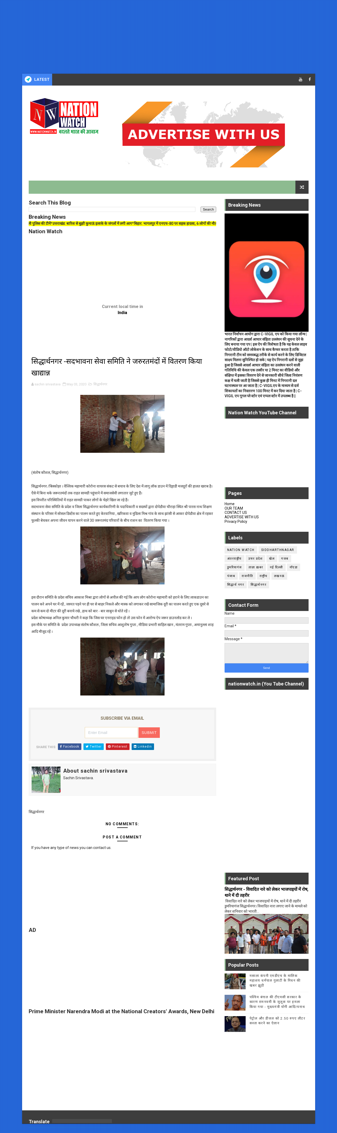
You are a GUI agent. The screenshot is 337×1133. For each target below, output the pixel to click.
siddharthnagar (277, 550)
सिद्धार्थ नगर (235, 585)
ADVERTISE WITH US (242, 517)
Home (230, 504)
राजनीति (247, 576)
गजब (285, 558)
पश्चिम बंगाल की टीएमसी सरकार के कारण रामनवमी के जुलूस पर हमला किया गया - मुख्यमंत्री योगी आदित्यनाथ (277, 1001)
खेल (272, 558)
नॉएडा (294, 567)
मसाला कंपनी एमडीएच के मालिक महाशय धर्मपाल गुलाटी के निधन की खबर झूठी (275, 980)
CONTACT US (236, 512)
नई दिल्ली (276, 567)
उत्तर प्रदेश (255, 558)
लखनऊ (279, 576)
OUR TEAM (234, 508)
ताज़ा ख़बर (256, 567)
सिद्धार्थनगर (100, 384)
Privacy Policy (236, 521)
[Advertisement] (158, 37)
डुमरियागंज (234, 567)
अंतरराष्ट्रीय (234, 558)
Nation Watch (241, 550)
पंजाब (231, 576)
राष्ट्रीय (263, 576)
